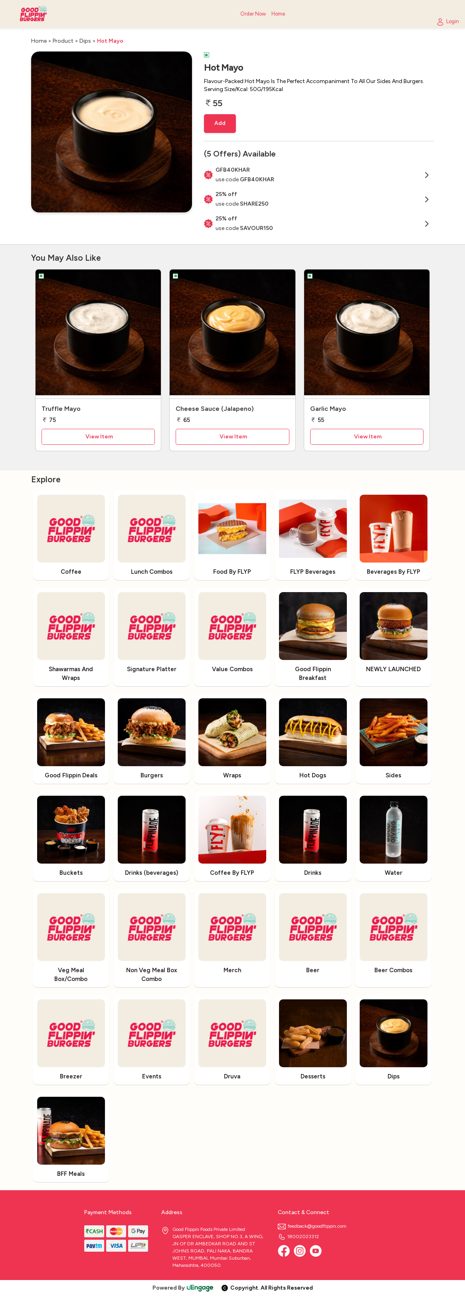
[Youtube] (316, 1251)
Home (39, 41)
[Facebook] (284, 1251)
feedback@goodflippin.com (312, 1226)
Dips (85, 41)
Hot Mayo (110, 41)
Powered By (183, 1287)
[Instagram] (300, 1251)
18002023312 (298, 1236)
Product (63, 41)
